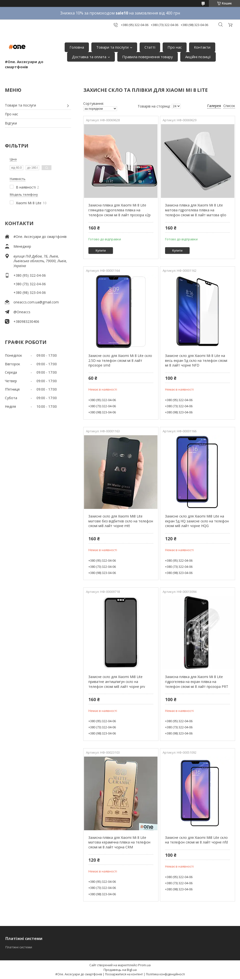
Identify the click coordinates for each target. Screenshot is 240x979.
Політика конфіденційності (165, 974)
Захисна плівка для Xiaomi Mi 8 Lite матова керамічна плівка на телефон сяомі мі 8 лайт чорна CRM (119, 842)
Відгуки (11, 123)
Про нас (175, 47)
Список (229, 105)
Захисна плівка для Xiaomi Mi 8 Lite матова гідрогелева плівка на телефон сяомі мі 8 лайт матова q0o (195, 210)
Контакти (202, 47)
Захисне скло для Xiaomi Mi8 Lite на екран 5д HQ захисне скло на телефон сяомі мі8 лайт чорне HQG (197, 521)
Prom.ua (144, 965)
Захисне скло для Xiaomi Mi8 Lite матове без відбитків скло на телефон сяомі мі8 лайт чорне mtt (120, 521)
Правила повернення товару (147, 56)
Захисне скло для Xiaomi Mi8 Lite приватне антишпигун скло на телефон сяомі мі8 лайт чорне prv (116, 681)
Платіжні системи (18, 947)
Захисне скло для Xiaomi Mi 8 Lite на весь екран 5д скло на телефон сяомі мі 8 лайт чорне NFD (196, 360)
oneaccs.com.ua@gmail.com (36, 302)
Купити (101, 250)
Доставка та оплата (89, 56)
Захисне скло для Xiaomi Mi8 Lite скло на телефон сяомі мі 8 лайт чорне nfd (196, 840)
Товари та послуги (112, 47)
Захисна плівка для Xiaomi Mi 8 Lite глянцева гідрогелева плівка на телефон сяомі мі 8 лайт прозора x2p (119, 210)
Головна (77, 47)
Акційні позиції (198, 56)
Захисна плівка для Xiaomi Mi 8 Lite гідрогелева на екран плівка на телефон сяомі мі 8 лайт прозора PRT (196, 681)
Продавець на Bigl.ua (120, 969)
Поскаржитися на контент (124, 974)
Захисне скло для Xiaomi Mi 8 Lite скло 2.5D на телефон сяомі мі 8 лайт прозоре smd (120, 360)
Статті (149, 47)
